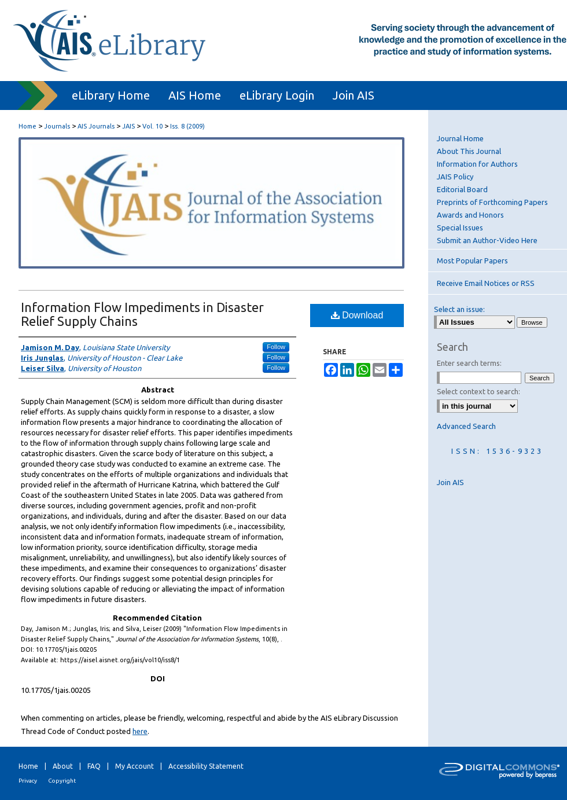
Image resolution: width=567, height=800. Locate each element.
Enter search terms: (469, 363)
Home (27, 126)
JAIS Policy (455, 177)
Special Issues (460, 227)
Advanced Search (466, 426)
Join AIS (450, 482)
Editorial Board (462, 189)
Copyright (62, 780)
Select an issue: (459, 309)
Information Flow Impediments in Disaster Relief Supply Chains (142, 314)
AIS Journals (96, 126)
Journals (57, 126)
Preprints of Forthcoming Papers (492, 202)
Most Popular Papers (472, 260)
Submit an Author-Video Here (487, 240)
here (140, 731)
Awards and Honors (470, 215)
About (63, 766)
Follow (276, 346)
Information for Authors (477, 164)
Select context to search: (478, 391)
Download (357, 315)
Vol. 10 (152, 126)
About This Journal (469, 151)
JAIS (128, 126)
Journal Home (460, 138)
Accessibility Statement (206, 766)
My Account (134, 766)
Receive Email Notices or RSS (486, 283)
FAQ (94, 766)
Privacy (28, 780)
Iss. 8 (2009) (187, 126)
